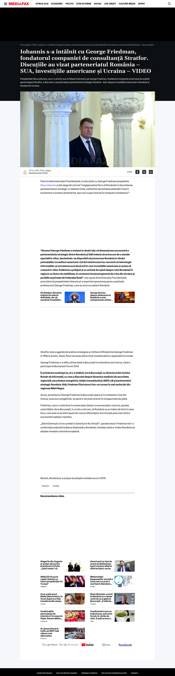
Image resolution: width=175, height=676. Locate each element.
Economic (57, 4)
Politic (69, 4)
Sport (141, 4)
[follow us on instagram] (106, 645)
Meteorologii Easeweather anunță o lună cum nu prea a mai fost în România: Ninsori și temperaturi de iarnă (101, 580)
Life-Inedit (110, 4)
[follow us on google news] (49, 645)
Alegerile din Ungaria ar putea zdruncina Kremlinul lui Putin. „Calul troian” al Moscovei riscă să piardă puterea (51, 565)
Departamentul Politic (38, 173)
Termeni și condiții (89, 673)
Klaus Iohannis (48, 185)
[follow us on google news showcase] (68, 645)
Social (98, 4)
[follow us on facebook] (125, 645)
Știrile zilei (42, 4)
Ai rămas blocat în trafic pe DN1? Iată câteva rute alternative (49, 632)
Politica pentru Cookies (66, 673)
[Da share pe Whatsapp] (151, 172)
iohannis (45, 486)
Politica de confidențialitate (114, 673)
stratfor (56, 486)
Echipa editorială (44, 673)
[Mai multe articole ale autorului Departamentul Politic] (25, 172)
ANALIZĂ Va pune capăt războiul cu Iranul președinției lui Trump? (51, 580)
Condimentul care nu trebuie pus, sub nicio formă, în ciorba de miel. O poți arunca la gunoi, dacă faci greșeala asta (101, 615)
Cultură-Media (127, 4)
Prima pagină (25, 45)
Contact (134, 673)
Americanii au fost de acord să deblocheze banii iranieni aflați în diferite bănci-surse (101, 565)
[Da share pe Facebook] (137, 172)
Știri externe (83, 4)
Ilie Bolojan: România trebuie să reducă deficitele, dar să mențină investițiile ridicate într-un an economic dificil (51, 296)
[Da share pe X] (144, 172)
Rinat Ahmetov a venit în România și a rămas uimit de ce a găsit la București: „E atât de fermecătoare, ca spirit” (101, 597)
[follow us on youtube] (87, 645)
